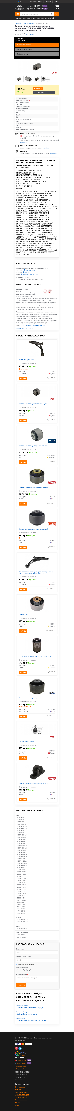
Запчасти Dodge (22, 1012)
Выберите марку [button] (24, 45)
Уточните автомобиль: (20, 39)
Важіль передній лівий (26, 360)
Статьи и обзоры (21, 1100)
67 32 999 (35, 8)
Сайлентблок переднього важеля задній (33, 404)
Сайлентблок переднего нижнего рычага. (33, 783)
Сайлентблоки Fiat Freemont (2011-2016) (31, 1021)
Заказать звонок (21, 1066)
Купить (38, 89)
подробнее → (23, 142)
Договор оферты (21, 1097)
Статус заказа (20, 1087)
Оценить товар (22, 967)
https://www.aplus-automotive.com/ (33, 325)
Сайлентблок (23, 615)
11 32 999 (35, 6)
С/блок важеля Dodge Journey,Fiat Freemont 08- (35, 656)
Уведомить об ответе (25, 964)
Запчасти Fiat (21, 1018)
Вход (56, 2)
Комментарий (22, 974)
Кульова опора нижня (26, 742)
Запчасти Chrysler (22, 1005)
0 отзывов (30, 34)
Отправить (21, 985)
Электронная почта (23, 957)
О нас (17, 1105)
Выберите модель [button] (25, 49)
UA (20, 2)
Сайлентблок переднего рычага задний (33, 446)
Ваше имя (20, 949)
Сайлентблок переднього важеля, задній (33, 487)
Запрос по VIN (20, 1069)
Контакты (48, 2)
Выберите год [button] (23, 54)
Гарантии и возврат (22, 1095)
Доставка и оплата (35, 2)
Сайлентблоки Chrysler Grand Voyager (30, 1007)
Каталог (18, 1102)
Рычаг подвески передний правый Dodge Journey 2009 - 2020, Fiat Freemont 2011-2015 (36, 573)
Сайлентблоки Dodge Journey (27, 1014)
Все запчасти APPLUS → (24, 328)
